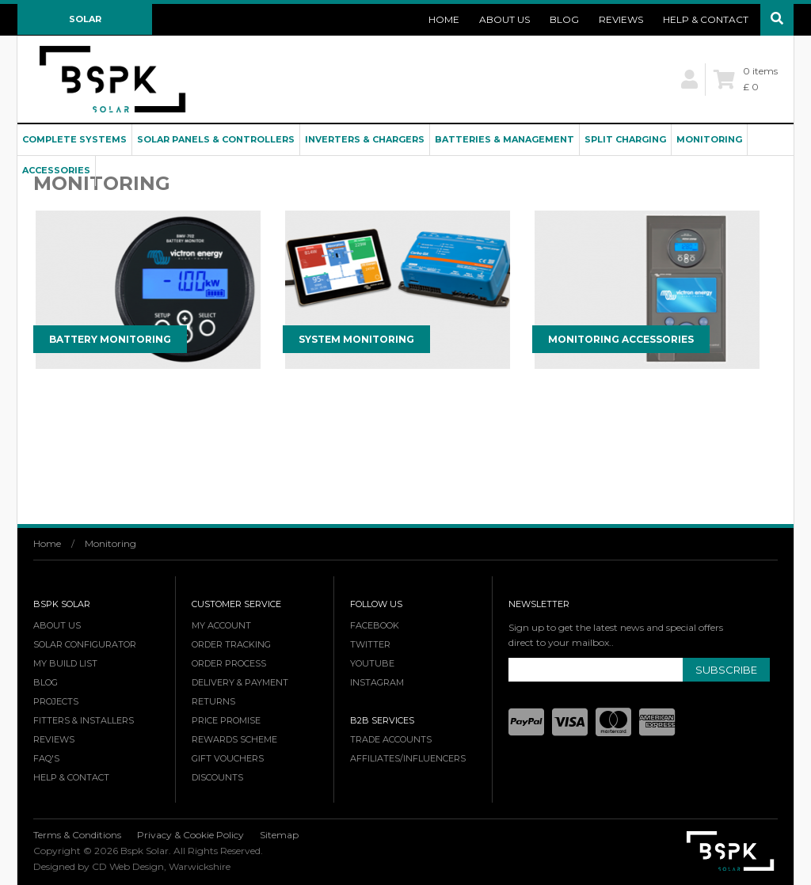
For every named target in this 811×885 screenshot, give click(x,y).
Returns (213, 701)
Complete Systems (74, 139)
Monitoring (709, 139)
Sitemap (279, 835)
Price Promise (226, 720)
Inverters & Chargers (365, 139)
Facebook (374, 625)
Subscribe (726, 669)
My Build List (65, 663)
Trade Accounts (391, 739)
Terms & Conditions (77, 835)
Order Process (229, 663)
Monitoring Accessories (621, 339)
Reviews (621, 19)
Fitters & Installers (83, 720)
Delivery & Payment (240, 682)
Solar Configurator (85, 24)
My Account (221, 625)
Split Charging (625, 139)
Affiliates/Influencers (408, 758)
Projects (55, 701)
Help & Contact (705, 19)
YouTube (372, 663)
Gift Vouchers (228, 758)
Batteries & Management (504, 139)
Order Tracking (231, 644)
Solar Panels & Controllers (216, 139)
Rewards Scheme (234, 739)
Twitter (370, 644)
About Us (504, 19)
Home (443, 19)
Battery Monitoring (110, 339)
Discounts (217, 777)
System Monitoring (356, 339)
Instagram (377, 682)
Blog (564, 19)
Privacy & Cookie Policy (190, 835)
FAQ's (46, 758)
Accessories (56, 170)
